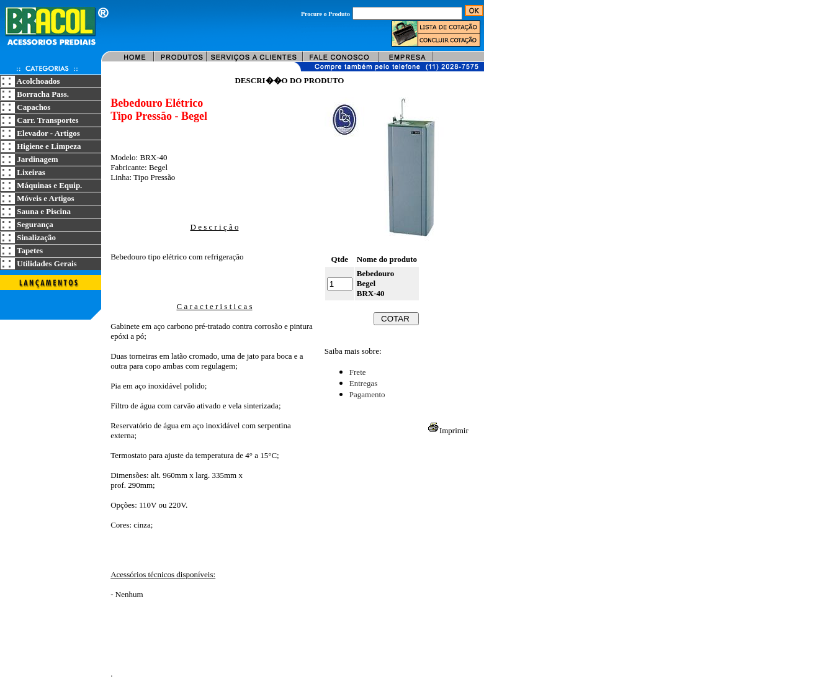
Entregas (363, 383)
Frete (357, 372)
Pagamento (367, 394)
